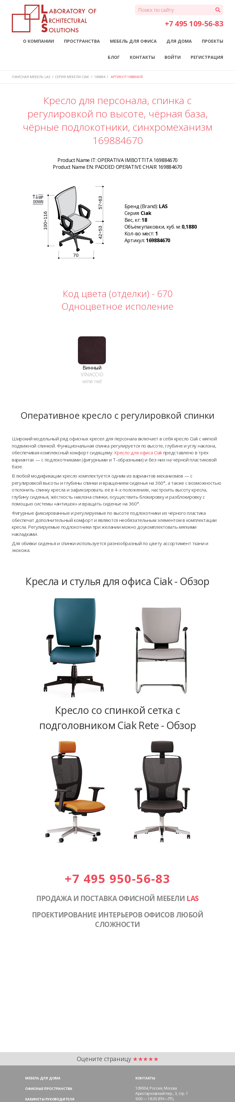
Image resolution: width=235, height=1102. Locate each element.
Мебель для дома (43, 1078)
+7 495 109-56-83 (194, 23)
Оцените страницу (118, 1059)
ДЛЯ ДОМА (179, 41)
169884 (99, 76)
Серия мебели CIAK (72, 76)
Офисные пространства (48, 1088)
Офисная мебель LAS (31, 76)
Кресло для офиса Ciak (138, 452)
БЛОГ (114, 57)
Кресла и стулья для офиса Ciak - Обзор (117, 581)
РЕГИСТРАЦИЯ (207, 57)
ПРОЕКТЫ (212, 41)
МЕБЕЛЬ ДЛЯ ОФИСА (133, 41)
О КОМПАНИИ (38, 41)
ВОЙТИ (173, 57)
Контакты (145, 1078)
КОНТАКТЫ (142, 57)
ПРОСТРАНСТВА (82, 41)
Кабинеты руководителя (49, 1099)
